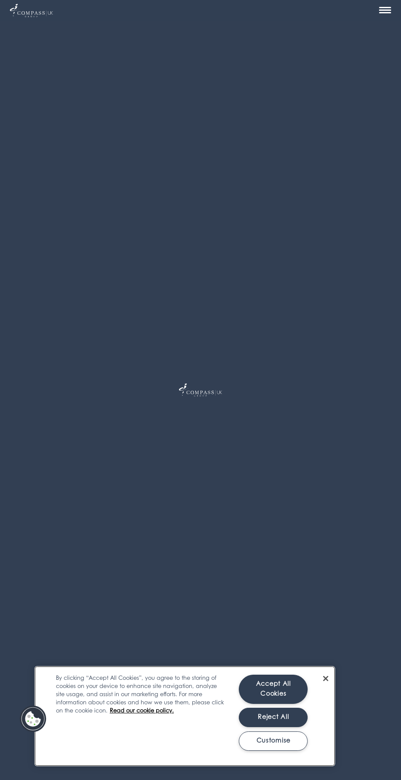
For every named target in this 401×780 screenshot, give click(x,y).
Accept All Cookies (273, 689)
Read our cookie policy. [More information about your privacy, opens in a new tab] (142, 711)
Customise (273, 741)
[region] (184, 716)
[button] (33, 719)
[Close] (325, 678)
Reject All (273, 717)
